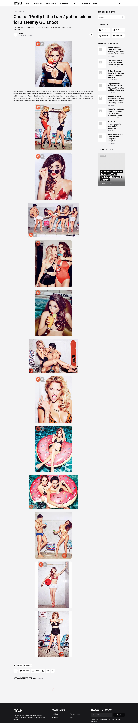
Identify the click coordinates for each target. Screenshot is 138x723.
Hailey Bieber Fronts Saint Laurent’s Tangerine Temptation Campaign (115, 138)
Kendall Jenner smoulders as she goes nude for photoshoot (114, 125)
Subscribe (119, 715)
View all (40, 678)
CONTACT (86, 3)
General (55, 718)
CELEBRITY (63, 3)
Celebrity (55, 714)
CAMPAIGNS (37, 3)
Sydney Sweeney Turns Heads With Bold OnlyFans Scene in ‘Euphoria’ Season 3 (116, 51)
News (72, 718)
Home (15, 11)
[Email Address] (101, 715)
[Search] (123, 3)
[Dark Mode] (119, 3)
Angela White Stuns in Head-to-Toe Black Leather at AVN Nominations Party (116, 112)
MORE (95, 3)
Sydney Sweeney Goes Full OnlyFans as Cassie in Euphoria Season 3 (116, 74)
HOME (28, 3)
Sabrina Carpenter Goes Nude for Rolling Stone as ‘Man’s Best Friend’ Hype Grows (116, 99)
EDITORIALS (51, 3)
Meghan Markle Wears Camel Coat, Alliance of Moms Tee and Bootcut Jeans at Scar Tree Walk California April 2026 (116, 87)
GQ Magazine (28, 665)
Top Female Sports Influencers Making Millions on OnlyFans (115, 62)
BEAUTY (75, 3)
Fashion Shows (75, 714)
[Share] (91, 35)
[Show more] (53, 671)
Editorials (21, 11)
